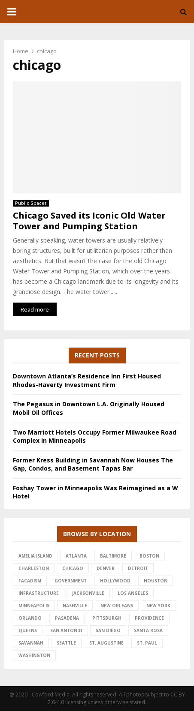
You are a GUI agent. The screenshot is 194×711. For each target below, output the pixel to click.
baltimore (113, 556)
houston (155, 581)
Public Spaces (31, 203)
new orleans (116, 606)
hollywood (115, 581)
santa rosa (148, 630)
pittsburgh (106, 618)
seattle (66, 643)
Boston (149, 556)
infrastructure (38, 593)
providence (149, 618)
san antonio (66, 630)
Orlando (30, 618)
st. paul (147, 643)
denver (106, 568)
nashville (75, 606)
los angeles (133, 593)
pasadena (67, 618)
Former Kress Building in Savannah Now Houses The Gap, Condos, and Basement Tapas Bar (93, 464)
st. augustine (106, 643)
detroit (138, 568)
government (71, 581)
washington (34, 655)
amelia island (35, 556)
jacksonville (88, 593)
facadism (29, 581)
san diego (108, 630)
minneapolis (33, 606)
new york (158, 606)
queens (27, 630)
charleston (33, 568)
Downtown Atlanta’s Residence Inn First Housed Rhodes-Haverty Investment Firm (87, 380)
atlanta (76, 556)
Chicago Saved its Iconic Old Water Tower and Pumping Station (89, 221)
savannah (30, 643)
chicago (72, 568)
